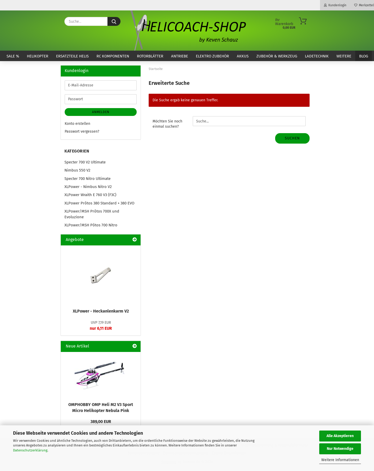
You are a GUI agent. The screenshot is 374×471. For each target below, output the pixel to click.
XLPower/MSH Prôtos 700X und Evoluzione (91, 214)
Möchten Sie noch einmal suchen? (167, 124)
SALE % (13, 56)
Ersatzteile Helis (72, 56)
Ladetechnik (317, 56)
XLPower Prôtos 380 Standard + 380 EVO (99, 203)
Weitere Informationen (340, 460)
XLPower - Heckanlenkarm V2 (101, 311)
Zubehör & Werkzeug (276, 56)
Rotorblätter (150, 56)
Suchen (292, 138)
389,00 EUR (101, 421)
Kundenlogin (335, 5)
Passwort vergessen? (82, 131)
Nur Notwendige (340, 448)
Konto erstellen (77, 123)
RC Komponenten (112, 56)
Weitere (343, 56)
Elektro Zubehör (212, 56)
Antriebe (179, 56)
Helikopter (37, 56)
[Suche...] (113, 21)
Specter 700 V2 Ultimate (85, 162)
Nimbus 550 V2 (77, 170)
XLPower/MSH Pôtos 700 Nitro (90, 225)
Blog (363, 56)
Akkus (243, 56)
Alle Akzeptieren (340, 436)
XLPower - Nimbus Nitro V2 (88, 186)
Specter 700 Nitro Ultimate (87, 178)
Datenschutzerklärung (30, 450)
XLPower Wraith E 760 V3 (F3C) (90, 194)
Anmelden (100, 112)
